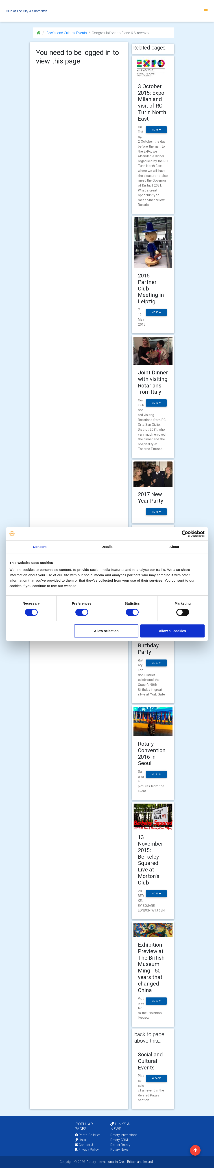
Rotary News (119, 1150)
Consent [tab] (40, 547)
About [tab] (174, 547)
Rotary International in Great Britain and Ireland (119, 1162)
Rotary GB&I (119, 1140)
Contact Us (84, 1145)
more (156, 129)
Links (80, 1140)
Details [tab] (107, 547)
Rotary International (124, 1135)
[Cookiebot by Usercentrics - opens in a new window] (185, 533)
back (156, 1078)
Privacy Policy (87, 1150)
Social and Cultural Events (66, 33)
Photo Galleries (87, 1135)
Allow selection (106, 631)
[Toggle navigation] (205, 11)
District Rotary (120, 1145)
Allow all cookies (172, 631)
